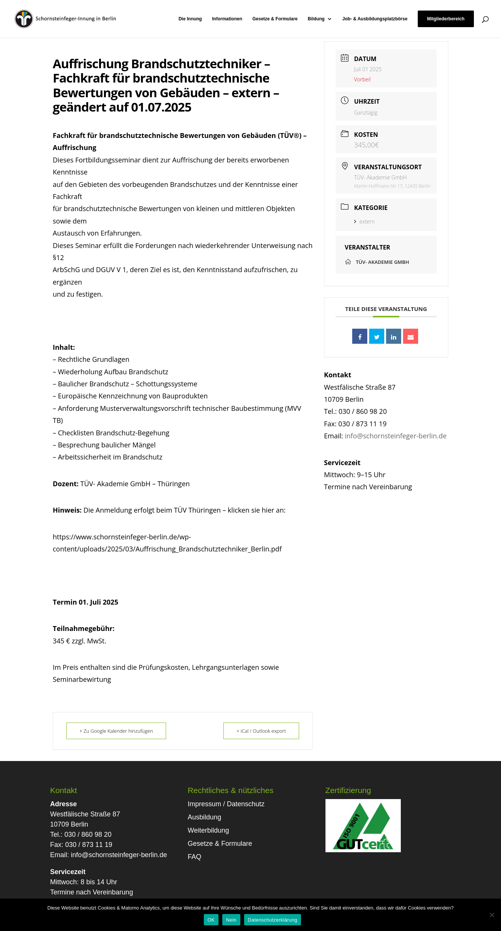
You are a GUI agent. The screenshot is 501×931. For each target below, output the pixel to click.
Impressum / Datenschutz (226, 804)
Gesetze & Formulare (275, 18)
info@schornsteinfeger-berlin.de (395, 435)
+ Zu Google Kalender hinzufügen (116, 730)
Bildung (316, 18)
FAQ (194, 857)
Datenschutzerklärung (272, 920)
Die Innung (190, 18)
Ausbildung (204, 817)
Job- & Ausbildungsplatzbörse (375, 18)
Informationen (227, 18)
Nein (231, 920)
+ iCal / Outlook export (261, 730)
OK (211, 920)
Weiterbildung (208, 830)
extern (364, 221)
